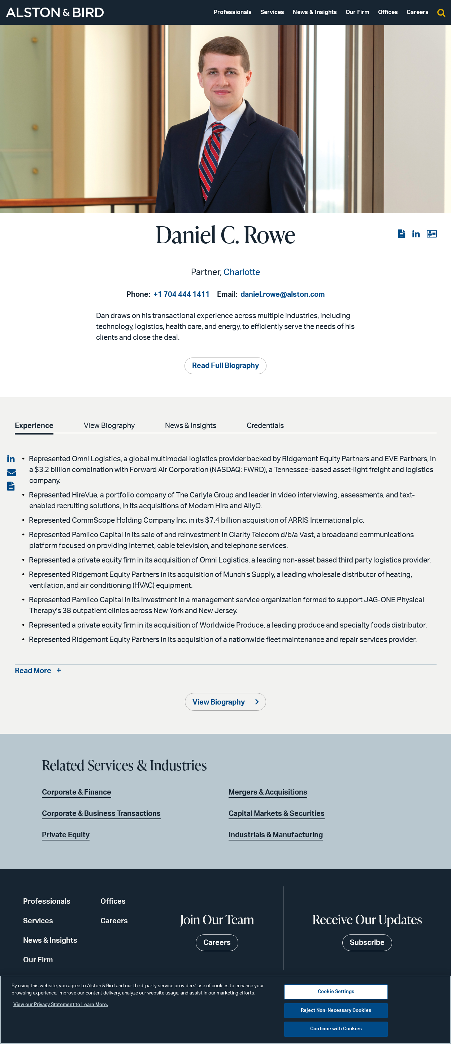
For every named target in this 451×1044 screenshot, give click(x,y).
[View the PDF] (402, 234)
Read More (33, 671)
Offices (388, 12)
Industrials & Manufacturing (276, 835)
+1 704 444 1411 (181, 294)
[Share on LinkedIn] (11, 459)
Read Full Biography (225, 365)
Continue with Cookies (336, 1029)
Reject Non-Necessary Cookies (336, 1010)
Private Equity (66, 835)
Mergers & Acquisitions (268, 792)
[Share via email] (11, 472)
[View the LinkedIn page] (416, 234)
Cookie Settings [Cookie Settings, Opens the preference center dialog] (336, 991)
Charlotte (242, 272)
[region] (225, 1009)
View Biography (109, 425)
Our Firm (357, 12)
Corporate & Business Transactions (101, 813)
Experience (34, 425)
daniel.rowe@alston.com (282, 294)
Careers (418, 12)
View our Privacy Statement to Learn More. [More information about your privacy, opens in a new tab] (60, 1004)
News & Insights (315, 12)
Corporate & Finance (76, 792)
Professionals (233, 12)
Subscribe (367, 942)
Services (272, 12)
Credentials (265, 425)
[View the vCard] (432, 234)
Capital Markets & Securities (277, 813)
